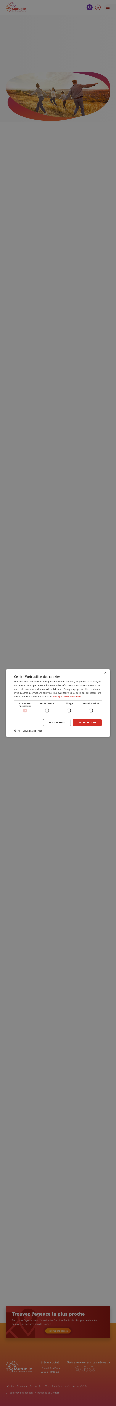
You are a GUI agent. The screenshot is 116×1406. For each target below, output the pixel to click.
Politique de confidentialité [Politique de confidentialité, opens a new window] (67, 696)
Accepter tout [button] (87, 722)
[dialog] (58, 703)
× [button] (105, 673)
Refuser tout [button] (57, 722)
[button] (28, 730)
